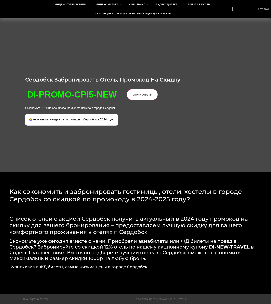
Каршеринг (138, 4)
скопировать (142, 94)
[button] (71, 120)
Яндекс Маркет (108, 4)
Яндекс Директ (168, 4)
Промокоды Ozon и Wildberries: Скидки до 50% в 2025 (132, 13)
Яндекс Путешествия (71, 4)
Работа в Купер (199, 4)
